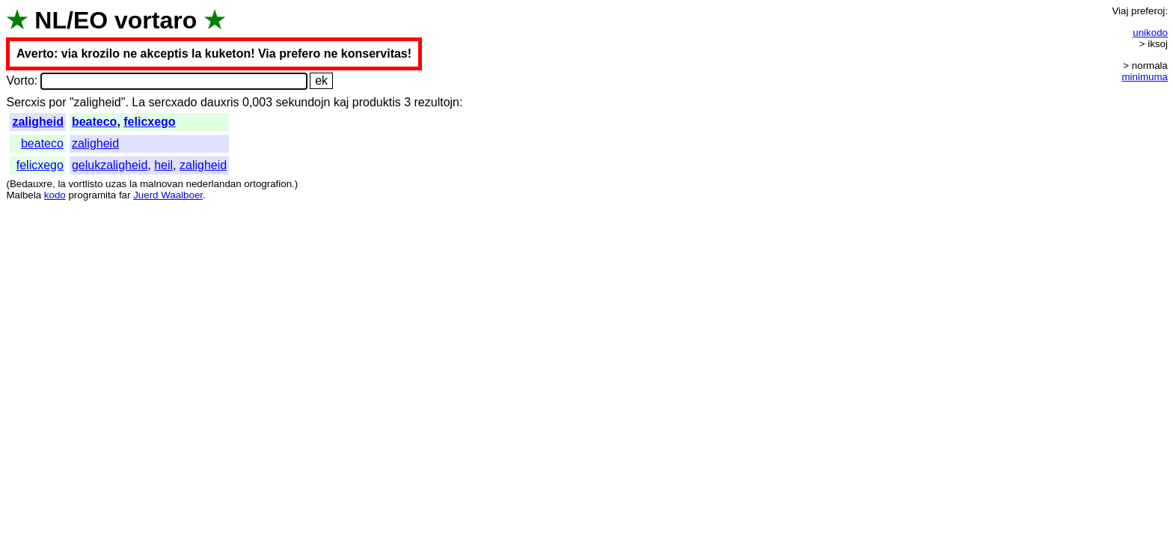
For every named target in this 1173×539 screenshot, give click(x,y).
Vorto (20, 80)
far (125, 195)
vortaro (155, 20)
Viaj (1120, 10)
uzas (115, 183)
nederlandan (214, 183)
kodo (55, 195)
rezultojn (436, 102)
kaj (341, 102)
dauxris (219, 102)
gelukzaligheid (109, 165)
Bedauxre (31, 183)
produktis (376, 102)
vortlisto (85, 183)
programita (92, 195)
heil (163, 165)
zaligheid (37, 121)
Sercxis (25, 102)
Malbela (23, 195)
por (57, 102)
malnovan (161, 183)
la (61, 183)
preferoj (1148, 10)
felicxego (149, 121)
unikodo (1150, 32)
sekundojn (302, 102)
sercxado (173, 102)
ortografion (268, 183)
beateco (94, 121)
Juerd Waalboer (168, 195)
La (138, 102)
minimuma (1145, 76)
